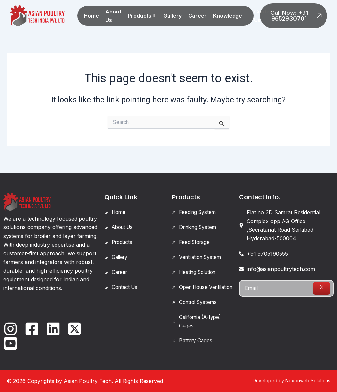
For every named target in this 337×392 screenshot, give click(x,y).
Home (91, 16)
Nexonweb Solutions (307, 380)
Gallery (172, 16)
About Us (113, 15)
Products (141, 16)
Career (197, 16)
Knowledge (229, 16)
